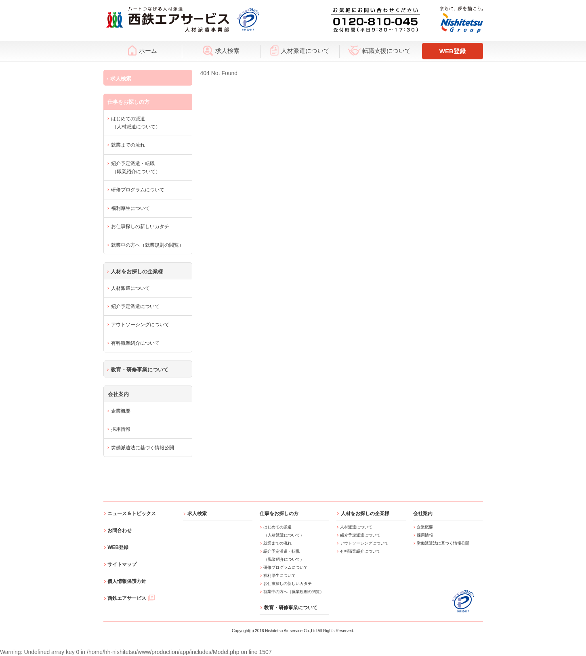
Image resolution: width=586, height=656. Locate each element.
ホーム (142, 50)
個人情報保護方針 (126, 581)
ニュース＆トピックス (131, 513)
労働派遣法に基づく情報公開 (142, 448)
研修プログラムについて (137, 190)
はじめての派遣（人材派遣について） (135, 123)
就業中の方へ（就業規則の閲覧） (147, 245)
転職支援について (379, 50)
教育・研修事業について (139, 370)
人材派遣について (300, 50)
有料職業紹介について (135, 343)
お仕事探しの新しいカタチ (140, 226)
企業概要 (120, 411)
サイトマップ (122, 564)
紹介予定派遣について (135, 306)
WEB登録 (452, 51)
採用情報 (120, 429)
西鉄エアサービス (131, 598)
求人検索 (221, 50)
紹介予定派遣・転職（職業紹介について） (135, 167)
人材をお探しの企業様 (137, 271)
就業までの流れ (128, 145)
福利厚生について (130, 208)
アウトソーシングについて (140, 324)
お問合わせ (119, 530)
